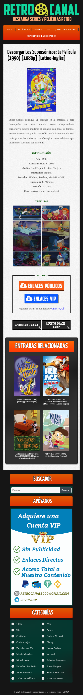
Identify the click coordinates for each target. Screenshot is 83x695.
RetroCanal (26, 692)
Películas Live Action (26, 666)
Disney (49, 642)
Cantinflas (21, 636)
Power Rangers (53, 666)
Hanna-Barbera (53, 648)
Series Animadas (24, 672)
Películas (24, 29)
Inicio (9, 29)
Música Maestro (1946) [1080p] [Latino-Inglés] (27, 400)
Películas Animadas (55, 660)
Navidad (50, 654)
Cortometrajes (23, 642)
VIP (48, 29)
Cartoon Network (54, 636)
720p (48, 624)
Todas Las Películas (25, 678)
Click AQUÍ (57, 308)
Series (38, 29)
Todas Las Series (54, 678)
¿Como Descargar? (65, 29)
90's (18, 630)
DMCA (66, 692)
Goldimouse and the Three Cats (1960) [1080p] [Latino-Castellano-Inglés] (27, 456)
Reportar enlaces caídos (41, 36)
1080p (19, 624)
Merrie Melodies (24, 654)
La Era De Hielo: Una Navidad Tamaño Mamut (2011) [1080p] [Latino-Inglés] (56, 401)
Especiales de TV (24, 648)
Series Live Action (55, 672)
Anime (49, 630)
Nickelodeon (22, 660)
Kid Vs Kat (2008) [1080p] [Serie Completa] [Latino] (56, 455)
